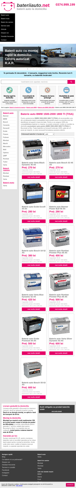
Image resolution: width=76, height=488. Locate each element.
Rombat (6, 137)
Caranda (6, 104)
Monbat (6, 119)
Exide (5, 110)
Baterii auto (5, 15)
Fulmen (6, 116)
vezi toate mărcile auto (46, 476)
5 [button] (39, 48)
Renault (40, 466)
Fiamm (5, 113)
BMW (5, 97)
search (71, 60)
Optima (6, 131)
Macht (5, 122)
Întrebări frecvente (7, 18)
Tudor (5, 140)
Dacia (40, 455)
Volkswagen (42, 463)
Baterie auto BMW (31, 86)
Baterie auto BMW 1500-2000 (46, 86)
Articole (51, 15)
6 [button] (42, 48)
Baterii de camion (28, 15)
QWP (5, 134)
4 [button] (37, 48)
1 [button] (28, 48)
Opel (39, 471)
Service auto (41, 15)
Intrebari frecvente (8, 443)
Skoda (40, 461)
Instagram (5, 451)
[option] (38, 34)
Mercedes (6, 125)
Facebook (5, 449)
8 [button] (48, 48)
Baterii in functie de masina (17, 86)
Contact (19, 18)
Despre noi (60, 15)
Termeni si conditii (8, 446)
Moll (4, 128)
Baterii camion (6, 148)
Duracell (6, 107)
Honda (40, 474)
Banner (6, 94)
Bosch (5, 101)
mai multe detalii (34, 156)
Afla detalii (19, 485)
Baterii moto (16, 15)
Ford (39, 458)
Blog (3, 435)
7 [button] (45, 48)
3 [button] (34, 48)
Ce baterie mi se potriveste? (12, 438)
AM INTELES (70, 484)
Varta (5, 143)
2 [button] (31, 48)
